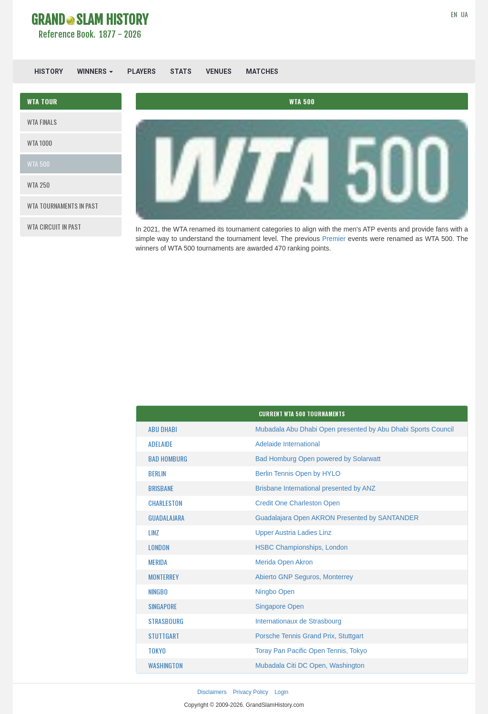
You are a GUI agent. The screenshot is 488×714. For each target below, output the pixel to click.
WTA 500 (38, 164)
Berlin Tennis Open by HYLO (298, 473)
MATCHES (262, 71)
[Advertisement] (301, 31)
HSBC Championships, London (301, 547)
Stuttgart (163, 636)
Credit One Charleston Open (297, 503)
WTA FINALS (42, 122)
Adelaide (160, 444)
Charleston (165, 503)
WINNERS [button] (95, 71)
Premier (334, 238)
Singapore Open (279, 606)
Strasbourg (165, 621)
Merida (157, 562)
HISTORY (48, 71)
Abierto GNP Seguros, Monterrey (304, 577)
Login (281, 692)
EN (454, 14)
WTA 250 (38, 185)
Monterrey (163, 577)
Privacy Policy (250, 692)
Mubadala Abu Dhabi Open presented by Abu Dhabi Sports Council (354, 429)
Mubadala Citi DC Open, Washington (310, 665)
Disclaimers (211, 692)
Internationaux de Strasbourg (298, 621)
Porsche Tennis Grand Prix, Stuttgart (309, 636)
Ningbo (158, 591)
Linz (153, 532)
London (158, 547)
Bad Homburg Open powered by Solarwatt (318, 459)
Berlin (157, 473)
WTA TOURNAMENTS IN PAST (62, 206)
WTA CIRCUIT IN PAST (54, 226)
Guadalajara (166, 518)
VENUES (219, 71)
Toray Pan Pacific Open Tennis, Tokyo (311, 650)
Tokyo (157, 650)
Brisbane (160, 488)
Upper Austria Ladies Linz (293, 532)
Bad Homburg (167, 458)
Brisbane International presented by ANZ (315, 488)
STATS (181, 71)
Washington (165, 665)
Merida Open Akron (284, 562)
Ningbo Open (275, 591)
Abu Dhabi (162, 429)
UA (464, 14)
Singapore (162, 606)
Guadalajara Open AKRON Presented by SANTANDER (337, 518)
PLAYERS (141, 71)
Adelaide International (287, 444)
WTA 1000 (39, 143)
